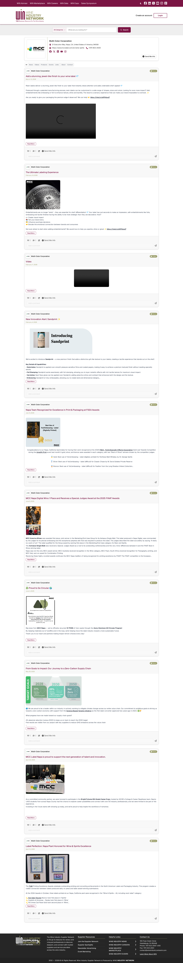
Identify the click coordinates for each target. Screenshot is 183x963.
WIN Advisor (22, 3)
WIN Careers (52, 3)
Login (160, 15)
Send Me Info (149, 56)
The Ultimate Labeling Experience (42, 172)
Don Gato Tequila (34, 898)
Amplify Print (42, 452)
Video (29, 261)
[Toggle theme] (141, 3)
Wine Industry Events (122, 954)
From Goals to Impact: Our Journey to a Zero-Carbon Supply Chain (58, 668)
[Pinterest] (165, 3)
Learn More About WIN (148, 954)
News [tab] (31, 65)
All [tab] (26, 65)
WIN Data (64, 3)
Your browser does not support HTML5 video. (61, 121)
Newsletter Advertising (87, 948)
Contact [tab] (70, 65)
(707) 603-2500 (95, 48)
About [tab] (63, 65)
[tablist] (49, 65)
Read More (31, 144)
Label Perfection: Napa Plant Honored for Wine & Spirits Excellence (58, 846)
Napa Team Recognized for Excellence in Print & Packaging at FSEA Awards (62, 410)
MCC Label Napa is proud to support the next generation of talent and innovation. (66, 756)
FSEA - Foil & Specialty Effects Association (116, 450)
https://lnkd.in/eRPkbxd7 (116, 229)
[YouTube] (157, 3)
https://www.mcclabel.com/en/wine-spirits (68, 48)
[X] (153, 3)
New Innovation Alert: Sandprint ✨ (43, 319)
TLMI (31, 886)
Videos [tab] (37, 65)
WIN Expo (74, 3)
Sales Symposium (89, 3)
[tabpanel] (91, 499)
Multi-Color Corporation (60, 41)
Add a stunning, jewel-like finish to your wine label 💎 (52, 76)
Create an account (144, 15)
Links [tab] (57, 65)
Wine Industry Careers (122, 945)
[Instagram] (161, 3)
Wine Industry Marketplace (122, 949)
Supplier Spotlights (85, 945)
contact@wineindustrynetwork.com (153, 950)
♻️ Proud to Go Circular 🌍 (39, 588)
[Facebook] (145, 3)
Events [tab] (51, 65)
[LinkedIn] (149, 3)
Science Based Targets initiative (78, 711)
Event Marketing (84, 952)
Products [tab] (44, 65)
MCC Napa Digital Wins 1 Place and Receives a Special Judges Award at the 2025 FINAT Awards (73, 498)
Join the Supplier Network (88, 941)
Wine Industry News (122, 941)
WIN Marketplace (37, 3)
